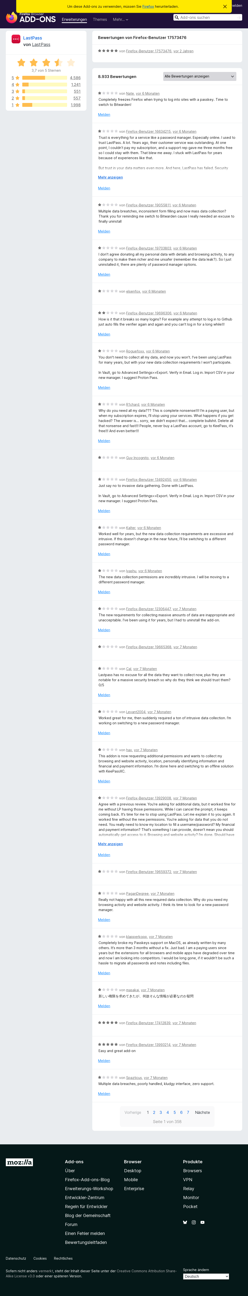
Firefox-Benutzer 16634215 (148, 131)
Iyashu (131, 571)
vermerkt (46, 1271)
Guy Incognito (137, 458)
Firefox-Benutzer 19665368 (148, 647)
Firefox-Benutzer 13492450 (148, 479)
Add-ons (74, 1161)
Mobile (131, 1179)
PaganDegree (137, 893)
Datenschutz (16, 1258)
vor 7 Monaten (184, 609)
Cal (128, 669)
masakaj (132, 990)
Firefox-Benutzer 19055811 (148, 205)
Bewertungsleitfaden (86, 1242)
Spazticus (134, 1078)
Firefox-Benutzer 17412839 (148, 1023)
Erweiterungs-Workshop (89, 1188)
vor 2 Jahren (183, 51)
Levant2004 (136, 712)
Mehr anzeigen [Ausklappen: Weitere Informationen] (110, 177)
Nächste (202, 1112)
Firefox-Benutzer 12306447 (148, 609)
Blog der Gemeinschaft (88, 1215)
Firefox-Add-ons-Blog (87, 1179)
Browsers (192, 1170)
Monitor (191, 1197)
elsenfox (133, 291)
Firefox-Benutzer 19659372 (148, 872)
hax (129, 750)
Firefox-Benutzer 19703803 (148, 248)
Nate (130, 93)
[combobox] (207, 17)
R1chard (132, 404)
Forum (71, 1224)
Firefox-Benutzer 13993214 (148, 1045)
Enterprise (134, 1188)
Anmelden (234, 5)
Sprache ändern (196, 1270)
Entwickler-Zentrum (84, 1197)
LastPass (32, 37)
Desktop (132, 1170)
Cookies (40, 1258)
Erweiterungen (74, 19)
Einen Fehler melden (85, 1233)
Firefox (148, 6)
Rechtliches (63, 1258)
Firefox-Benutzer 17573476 (148, 51)
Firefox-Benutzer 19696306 (148, 313)
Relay (188, 1188)
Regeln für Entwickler (86, 1206)
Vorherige (132, 1112)
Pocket (190, 1206)
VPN (187, 1179)
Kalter (130, 528)
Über (70, 1170)
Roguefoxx (135, 351)
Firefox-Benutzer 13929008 (148, 798)
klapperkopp (136, 937)
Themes (100, 19)
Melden (104, 114)
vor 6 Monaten (148, 93)
